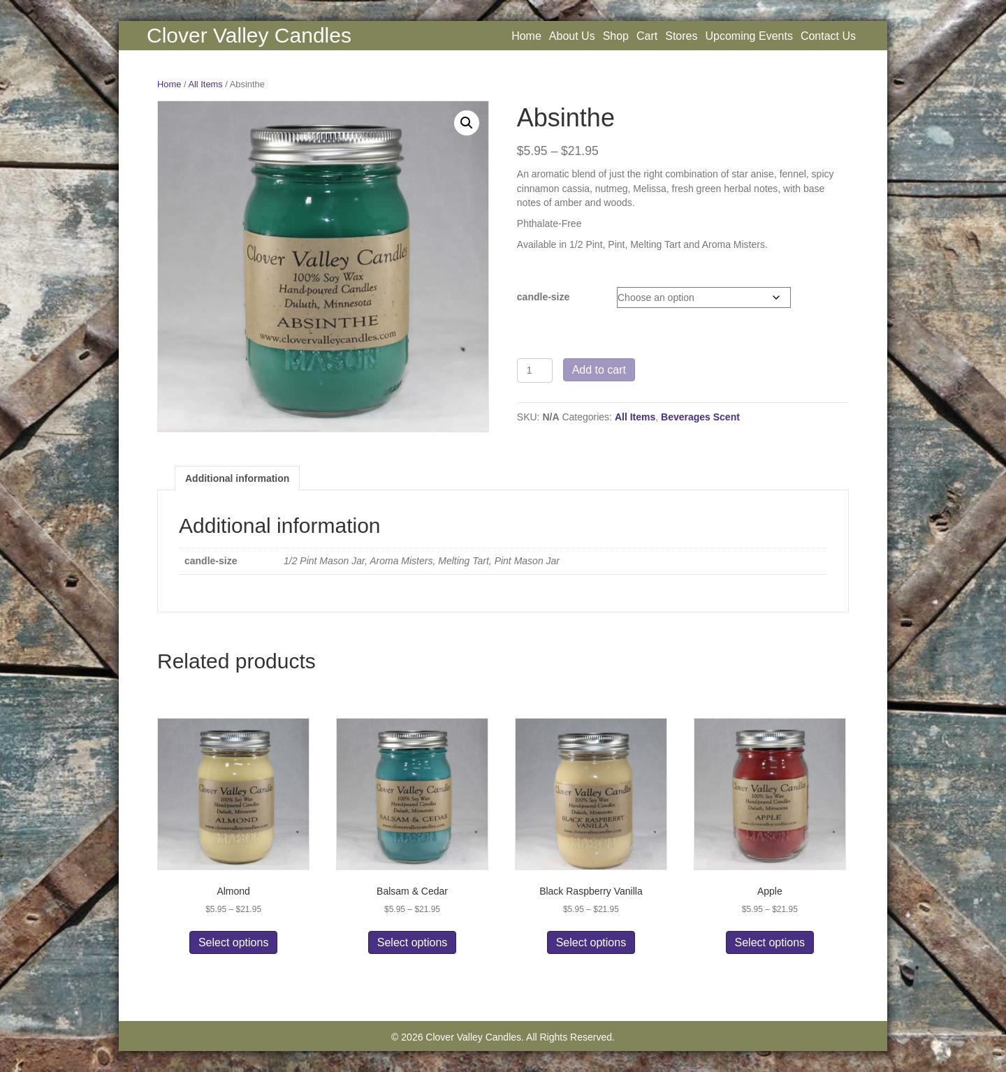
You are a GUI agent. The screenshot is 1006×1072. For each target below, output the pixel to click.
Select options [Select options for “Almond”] (233, 942)
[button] (466, 122)
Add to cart (599, 370)
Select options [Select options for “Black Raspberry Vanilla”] (591, 942)
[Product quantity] (535, 370)
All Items (205, 84)
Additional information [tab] (237, 478)
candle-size (543, 296)
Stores (681, 36)
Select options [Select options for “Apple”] (770, 942)
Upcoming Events (748, 36)
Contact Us (828, 36)
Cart (646, 36)
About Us (572, 36)
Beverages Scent (700, 417)
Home (526, 36)
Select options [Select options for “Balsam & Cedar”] (412, 942)
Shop (616, 36)
